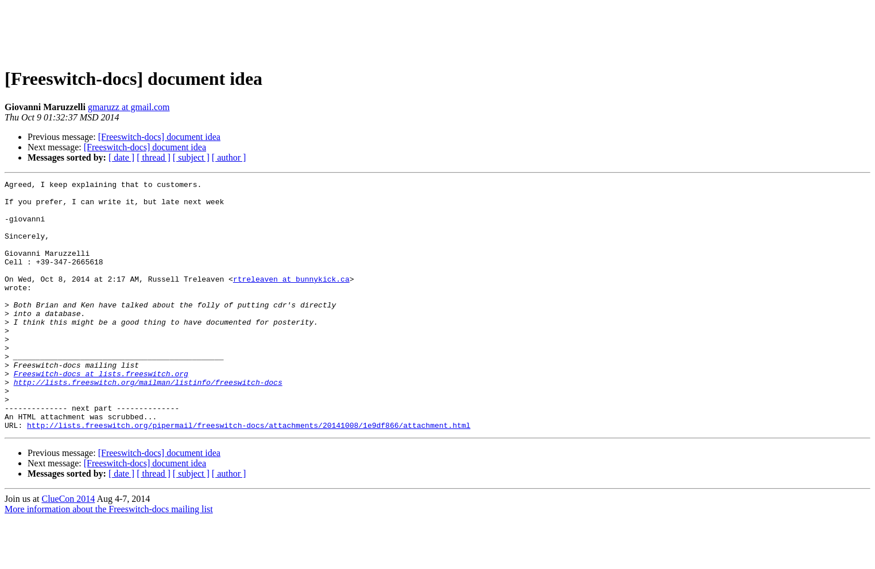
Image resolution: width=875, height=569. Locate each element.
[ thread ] (154, 157)
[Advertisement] (437, 30)
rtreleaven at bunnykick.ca (291, 299)
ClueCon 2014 (68, 549)
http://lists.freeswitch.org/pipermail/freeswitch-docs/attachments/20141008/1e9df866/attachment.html (248, 475)
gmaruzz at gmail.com (129, 107)
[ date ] (121, 157)
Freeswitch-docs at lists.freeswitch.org (101, 413)
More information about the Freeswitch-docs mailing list (109, 559)
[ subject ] (191, 157)
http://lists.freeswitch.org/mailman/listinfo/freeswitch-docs (148, 423)
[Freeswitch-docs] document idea (159, 137)
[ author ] (229, 157)
